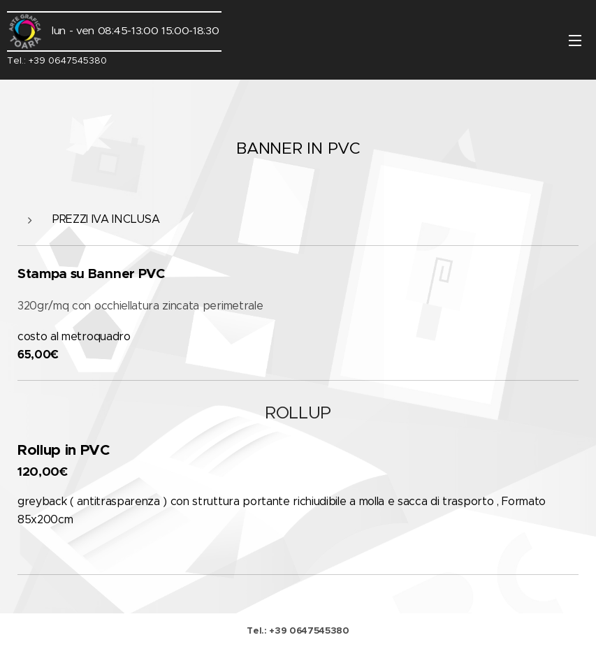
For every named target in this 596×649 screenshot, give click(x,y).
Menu (575, 40)
